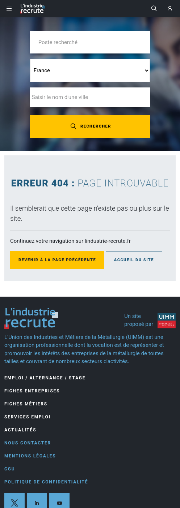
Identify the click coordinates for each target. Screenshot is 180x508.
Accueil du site (134, 260)
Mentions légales (30, 456)
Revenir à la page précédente (57, 260)
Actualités (20, 429)
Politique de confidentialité (46, 482)
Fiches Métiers (25, 403)
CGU (9, 469)
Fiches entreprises (32, 390)
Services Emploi (27, 416)
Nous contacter (27, 442)
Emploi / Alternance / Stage (44, 377)
